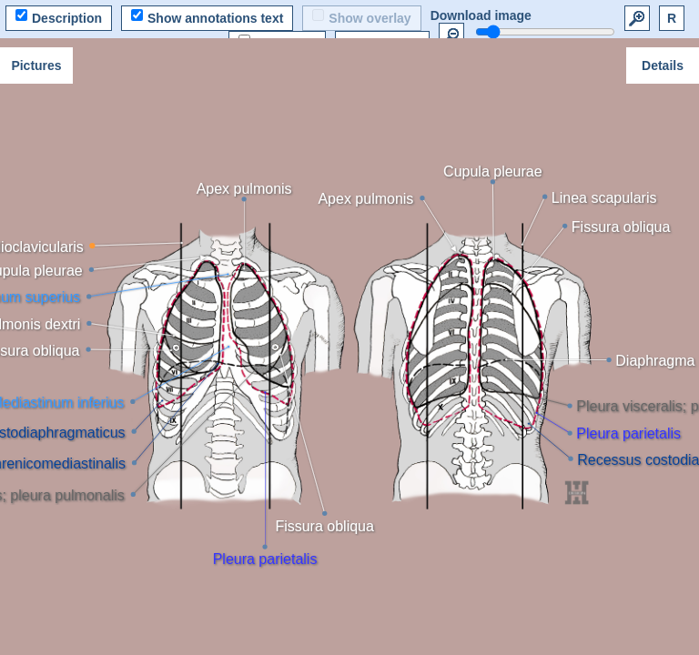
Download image (481, 15)
